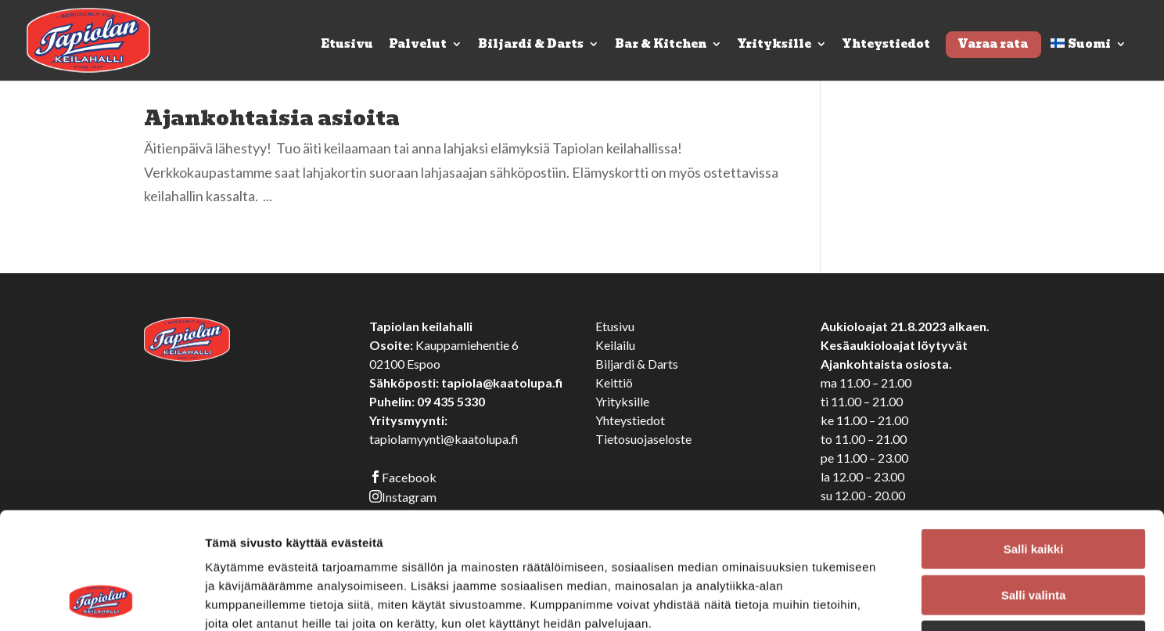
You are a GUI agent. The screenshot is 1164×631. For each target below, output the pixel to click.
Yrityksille (774, 45)
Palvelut (418, 45)
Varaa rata (992, 43)
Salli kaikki (1034, 439)
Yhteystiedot (886, 45)
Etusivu (347, 45)
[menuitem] (1088, 59)
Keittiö (614, 382)
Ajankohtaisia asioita (272, 118)
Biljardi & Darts (531, 45)
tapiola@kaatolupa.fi (501, 382)
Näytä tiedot (837, 600)
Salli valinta (1033, 485)
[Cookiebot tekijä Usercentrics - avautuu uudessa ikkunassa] (101, 600)
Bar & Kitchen (660, 45)
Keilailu (615, 344)
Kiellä (1033, 531)
